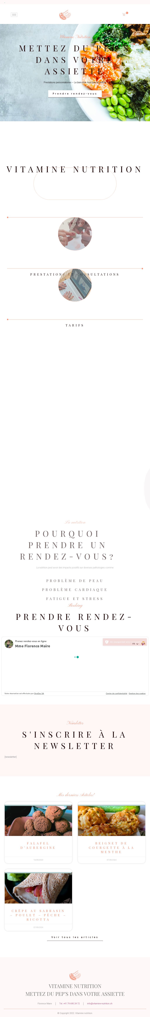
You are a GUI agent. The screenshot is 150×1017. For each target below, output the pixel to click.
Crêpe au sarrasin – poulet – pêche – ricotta (38, 915)
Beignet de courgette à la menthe (112, 847)
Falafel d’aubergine (38, 845)
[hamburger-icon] (14, 15)
